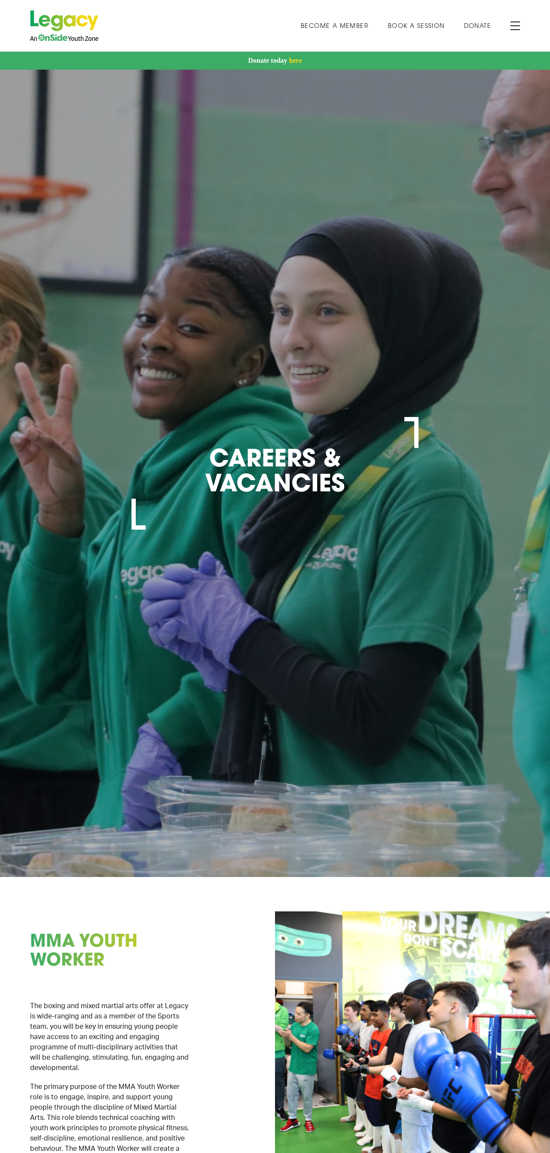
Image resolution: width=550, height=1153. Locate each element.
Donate (477, 26)
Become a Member (335, 26)
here (295, 60)
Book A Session (416, 26)
